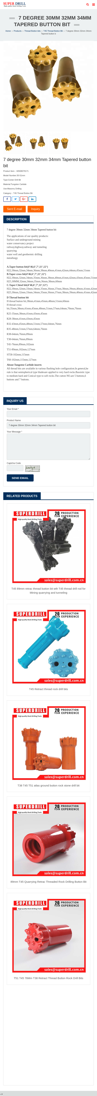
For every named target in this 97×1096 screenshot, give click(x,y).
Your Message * (14, 431)
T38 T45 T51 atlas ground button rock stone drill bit (48, 785)
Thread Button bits (32, 31)
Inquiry (35, 209)
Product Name (14, 420)
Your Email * (13, 409)
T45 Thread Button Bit (53, 31)
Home (8, 31)
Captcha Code (14, 463)
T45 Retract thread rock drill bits (48, 689)
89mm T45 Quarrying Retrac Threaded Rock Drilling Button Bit (48, 881)
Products (18, 31)
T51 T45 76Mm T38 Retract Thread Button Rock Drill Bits (48, 978)
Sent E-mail (14, 209)
